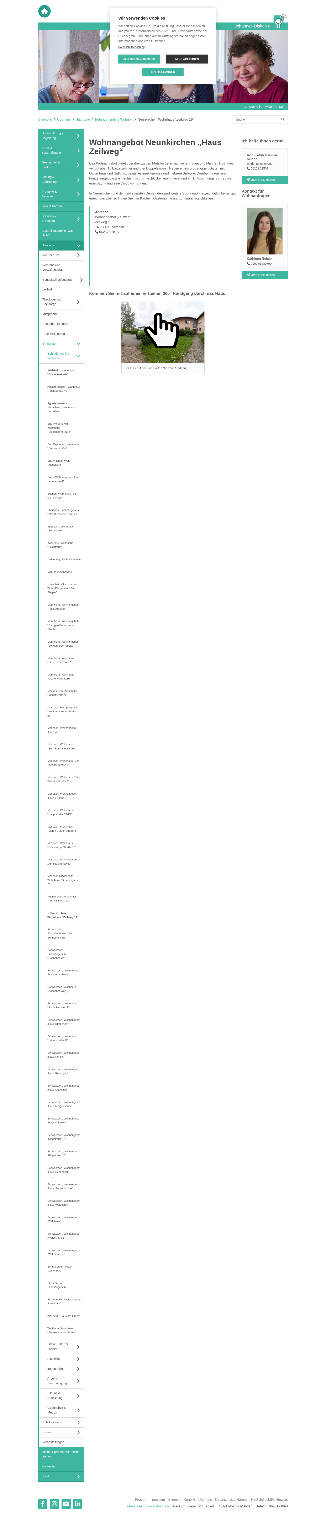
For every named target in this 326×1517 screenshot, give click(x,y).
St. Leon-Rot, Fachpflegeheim (57, 1285)
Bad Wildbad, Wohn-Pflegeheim (59, 462)
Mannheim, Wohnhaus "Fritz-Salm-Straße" (60, 660)
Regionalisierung (53, 334)
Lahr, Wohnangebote (59, 571)
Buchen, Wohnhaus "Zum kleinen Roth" (62, 495)
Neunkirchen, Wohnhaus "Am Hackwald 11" (62, 898)
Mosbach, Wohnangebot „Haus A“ (62, 730)
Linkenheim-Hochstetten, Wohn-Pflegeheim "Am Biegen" (62, 588)
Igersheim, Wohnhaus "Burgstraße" (60, 528)
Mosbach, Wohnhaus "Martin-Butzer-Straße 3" (62, 829)
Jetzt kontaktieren (261, 180)
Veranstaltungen (53, 1442)
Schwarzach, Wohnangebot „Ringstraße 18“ (63, 1137)
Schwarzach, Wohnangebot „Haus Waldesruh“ (63, 1203)
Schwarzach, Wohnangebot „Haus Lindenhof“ (63, 1087)
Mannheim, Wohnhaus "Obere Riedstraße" (60, 676)
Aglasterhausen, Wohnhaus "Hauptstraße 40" (63, 389)
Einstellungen (163, 72)
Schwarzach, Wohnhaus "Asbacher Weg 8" (62, 989)
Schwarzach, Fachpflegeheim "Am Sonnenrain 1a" (60, 933)
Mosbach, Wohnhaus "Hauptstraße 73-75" (60, 812)
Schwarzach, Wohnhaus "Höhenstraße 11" (62, 1038)
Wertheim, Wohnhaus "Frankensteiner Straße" (61, 1330)
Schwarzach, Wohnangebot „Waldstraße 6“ (63, 1235)
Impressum (157, 1500)
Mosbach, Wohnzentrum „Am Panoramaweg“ (62, 861)
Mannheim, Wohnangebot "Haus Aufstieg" (62, 607)
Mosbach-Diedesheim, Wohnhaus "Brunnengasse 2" (63, 880)
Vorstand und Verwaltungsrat (52, 267)
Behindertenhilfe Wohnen (114, 119)
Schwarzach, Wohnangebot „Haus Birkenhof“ (63, 1022)
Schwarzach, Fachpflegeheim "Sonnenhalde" (57, 954)
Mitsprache (50, 314)
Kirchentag (49, 1466)
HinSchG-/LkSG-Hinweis (269, 1500)
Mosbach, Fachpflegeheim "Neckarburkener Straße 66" (63, 711)
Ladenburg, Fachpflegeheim (64, 559)
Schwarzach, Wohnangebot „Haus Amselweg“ (63, 972)
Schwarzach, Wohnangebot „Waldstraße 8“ (63, 1252)
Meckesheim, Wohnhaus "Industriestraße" (62, 693)
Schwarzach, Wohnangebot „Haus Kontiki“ (63, 1054)
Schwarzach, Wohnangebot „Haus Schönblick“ (63, 1170)
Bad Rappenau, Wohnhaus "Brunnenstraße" (63, 446)
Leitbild (47, 290)
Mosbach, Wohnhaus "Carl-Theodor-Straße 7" (63, 779)
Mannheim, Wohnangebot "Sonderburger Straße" (62, 643)
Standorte (83, 119)
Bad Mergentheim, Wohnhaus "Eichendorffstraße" (59, 428)
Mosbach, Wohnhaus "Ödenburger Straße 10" (61, 845)
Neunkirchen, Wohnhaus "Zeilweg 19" (62, 915)
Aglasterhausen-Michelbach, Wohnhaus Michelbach (61, 407)
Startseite (45, 119)
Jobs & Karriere (52, 206)
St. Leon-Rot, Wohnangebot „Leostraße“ (64, 1301)
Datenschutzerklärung (231, 1500)
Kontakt (189, 1500)
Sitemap (174, 1500)
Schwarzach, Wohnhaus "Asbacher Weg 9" (62, 1005)
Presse (140, 1500)
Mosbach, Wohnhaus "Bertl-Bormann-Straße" (61, 746)
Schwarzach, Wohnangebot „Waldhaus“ (63, 1219)
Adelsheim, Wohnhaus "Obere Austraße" (60, 372)
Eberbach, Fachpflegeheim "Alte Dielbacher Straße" (63, 512)
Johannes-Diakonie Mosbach (147, 1506)
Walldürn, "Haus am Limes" (63, 1316)
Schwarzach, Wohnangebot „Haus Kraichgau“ (63, 1071)
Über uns (64, 119)
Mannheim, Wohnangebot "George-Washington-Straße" (62, 625)
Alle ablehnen (187, 59)
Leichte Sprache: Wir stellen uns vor (60, 1454)
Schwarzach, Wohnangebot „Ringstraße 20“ (63, 1153)
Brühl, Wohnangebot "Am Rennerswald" (62, 479)
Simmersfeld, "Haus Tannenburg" (59, 1268)
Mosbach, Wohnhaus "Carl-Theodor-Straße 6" (63, 763)
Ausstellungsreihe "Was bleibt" (58, 233)
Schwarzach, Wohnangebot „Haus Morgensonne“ (63, 1104)
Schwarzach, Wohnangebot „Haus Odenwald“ (63, 1120)
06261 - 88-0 (278, 1506)
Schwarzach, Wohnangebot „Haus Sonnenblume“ (63, 1186)
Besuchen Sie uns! (55, 324)
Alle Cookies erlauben (139, 59)
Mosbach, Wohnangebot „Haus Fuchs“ (62, 796)
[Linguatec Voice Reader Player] (224, 132)
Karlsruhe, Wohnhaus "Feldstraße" (60, 545)
